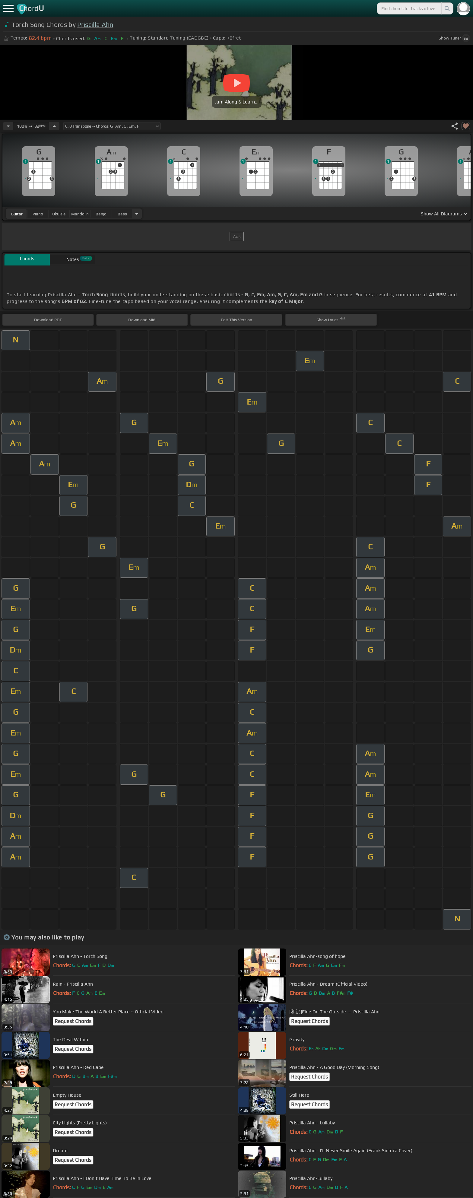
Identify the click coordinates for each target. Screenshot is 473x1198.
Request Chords (73, 1021)
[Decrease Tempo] (8, 126)
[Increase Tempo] (54, 126)
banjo (101, 213)
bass (122, 213)
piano (38, 213)
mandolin (80, 213)
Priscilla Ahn (95, 24)
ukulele (58, 213)
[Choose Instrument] (136, 213)
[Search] (446, 8)
